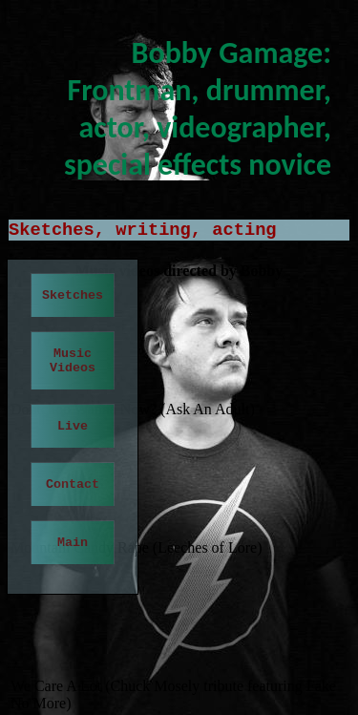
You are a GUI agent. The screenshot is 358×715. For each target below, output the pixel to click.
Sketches (72, 295)
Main (72, 543)
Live (72, 426)
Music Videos (72, 361)
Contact (72, 484)
